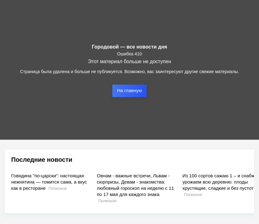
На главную (129, 90)
